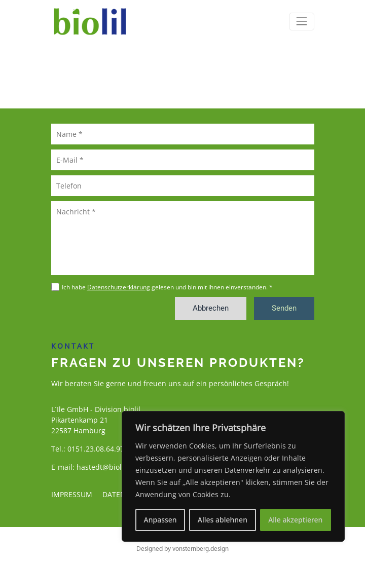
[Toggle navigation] (301, 21)
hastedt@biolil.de (106, 467)
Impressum (71, 494)
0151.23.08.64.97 (95, 449)
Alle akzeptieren (295, 519)
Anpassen (160, 519)
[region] (233, 476)
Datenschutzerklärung (118, 287)
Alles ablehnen (222, 519)
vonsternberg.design (200, 549)
